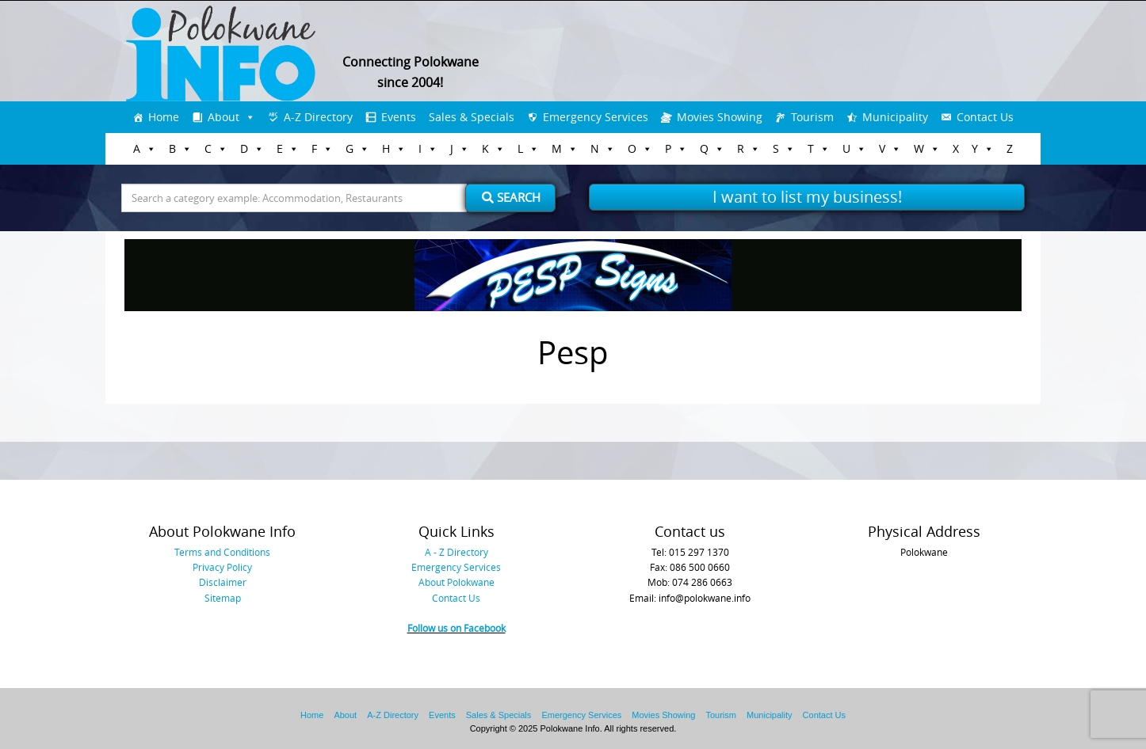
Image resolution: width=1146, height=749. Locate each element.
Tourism (812, 116)
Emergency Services (595, 116)
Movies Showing (719, 116)
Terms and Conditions (222, 552)
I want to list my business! (807, 196)
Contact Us (985, 116)
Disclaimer (222, 582)
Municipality (895, 116)
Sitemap (222, 597)
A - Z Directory (456, 552)
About (223, 116)
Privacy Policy (222, 567)
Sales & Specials (471, 116)
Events (398, 116)
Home (163, 116)
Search (511, 197)
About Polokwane (456, 582)
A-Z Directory (318, 116)
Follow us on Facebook (456, 628)
